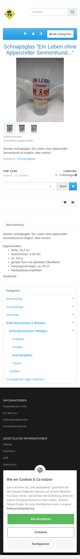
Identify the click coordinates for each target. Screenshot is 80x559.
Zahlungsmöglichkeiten (15, 419)
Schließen (40, 532)
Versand (23, 175)
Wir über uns (10, 413)
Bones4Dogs (41, 298)
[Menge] (30, 186)
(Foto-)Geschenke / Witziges (43, 330)
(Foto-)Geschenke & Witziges (41, 322)
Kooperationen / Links (15, 406)
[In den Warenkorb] (73, 186)
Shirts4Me (41, 314)
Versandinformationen (15, 426)
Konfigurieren (40, 544)
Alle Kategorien (60, 34)
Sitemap (7, 444)
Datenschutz (10, 464)
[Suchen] (49, 12)
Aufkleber (18, 339)
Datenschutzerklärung (20, 508)
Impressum (9, 451)
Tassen (16, 363)
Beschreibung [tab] (15, 224)
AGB (5, 458)
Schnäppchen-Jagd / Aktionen (25, 379)
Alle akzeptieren (41, 519)
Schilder (17, 347)
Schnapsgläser (26, 158)
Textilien (14, 371)
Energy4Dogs (41, 306)
